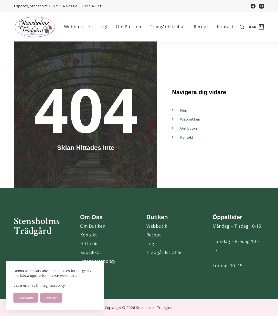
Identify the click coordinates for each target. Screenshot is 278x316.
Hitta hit (89, 243)
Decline (51, 297)
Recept (201, 27)
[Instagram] (261, 6)
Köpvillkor (90, 252)
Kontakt (225, 27)
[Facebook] (253, 6)
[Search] (242, 27)
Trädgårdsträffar (167, 27)
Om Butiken (128, 27)
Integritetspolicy (52, 285)
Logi (102, 27)
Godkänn (25, 297)
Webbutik (78, 27)
